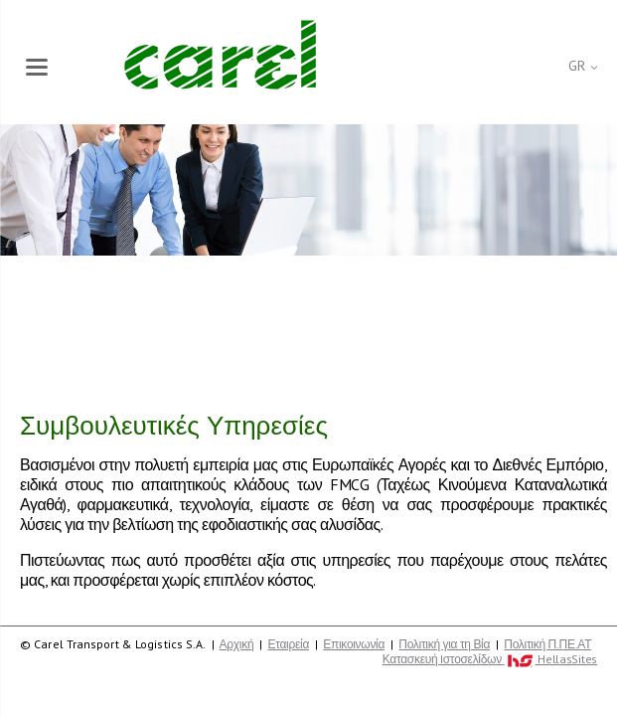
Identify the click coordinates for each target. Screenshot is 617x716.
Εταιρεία (289, 643)
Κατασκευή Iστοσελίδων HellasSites (490, 659)
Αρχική (237, 643)
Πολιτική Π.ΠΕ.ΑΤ (547, 643)
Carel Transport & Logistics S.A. (220, 55)
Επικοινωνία (354, 643)
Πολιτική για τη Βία (444, 643)
